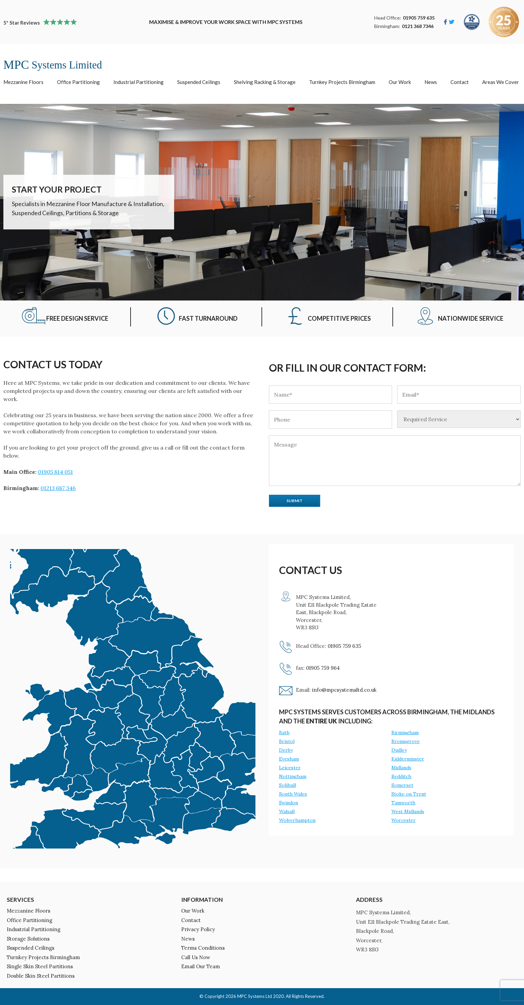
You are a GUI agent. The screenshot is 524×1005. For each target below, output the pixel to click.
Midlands (401, 768)
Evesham (289, 759)
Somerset (402, 785)
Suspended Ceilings (198, 82)
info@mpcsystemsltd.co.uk (344, 690)
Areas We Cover (500, 82)
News (430, 82)
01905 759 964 (323, 668)
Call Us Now (195, 957)
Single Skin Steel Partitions (40, 966)
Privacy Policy (198, 929)
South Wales (293, 794)
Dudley (399, 750)
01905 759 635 (419, 18)
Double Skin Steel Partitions (41, 976)
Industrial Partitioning (138, 82)
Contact (459, 82)
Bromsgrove (405, 741)
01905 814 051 (55, 471)
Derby (286, 750)
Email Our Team (200, 966)
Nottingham (292, 776)
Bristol (287, 741)
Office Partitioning (78, 82)
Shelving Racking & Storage (265, 82)
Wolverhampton (297, 820)
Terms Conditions (203, 948)
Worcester (403, 820)
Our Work (400, 82)
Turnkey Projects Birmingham (342, 82)
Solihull (287, 785)
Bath (284, 732)
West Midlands (407, 811)
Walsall (287, 811)
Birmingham (405, 732)
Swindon (288, 803)
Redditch (401, 776)
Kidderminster (407, 759)
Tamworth (403, 803)
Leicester (290, 768)
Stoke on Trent (408, 794)
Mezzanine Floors (23, 82)
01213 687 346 (58, 488)
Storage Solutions (28, 939)
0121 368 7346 (418, 26)
